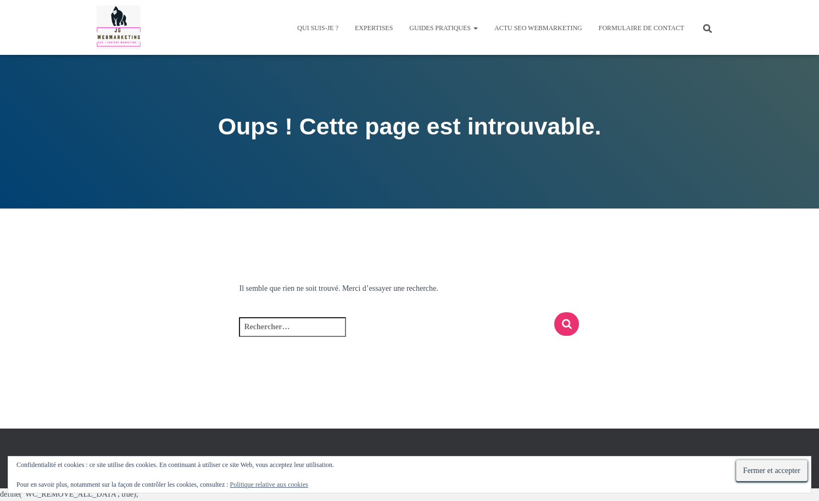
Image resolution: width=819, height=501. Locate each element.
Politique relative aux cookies (269, 484)
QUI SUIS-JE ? (317, 28)
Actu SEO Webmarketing (538, 28)
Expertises (374, 28)
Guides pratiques (443, 28)
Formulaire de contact (641, 28)
